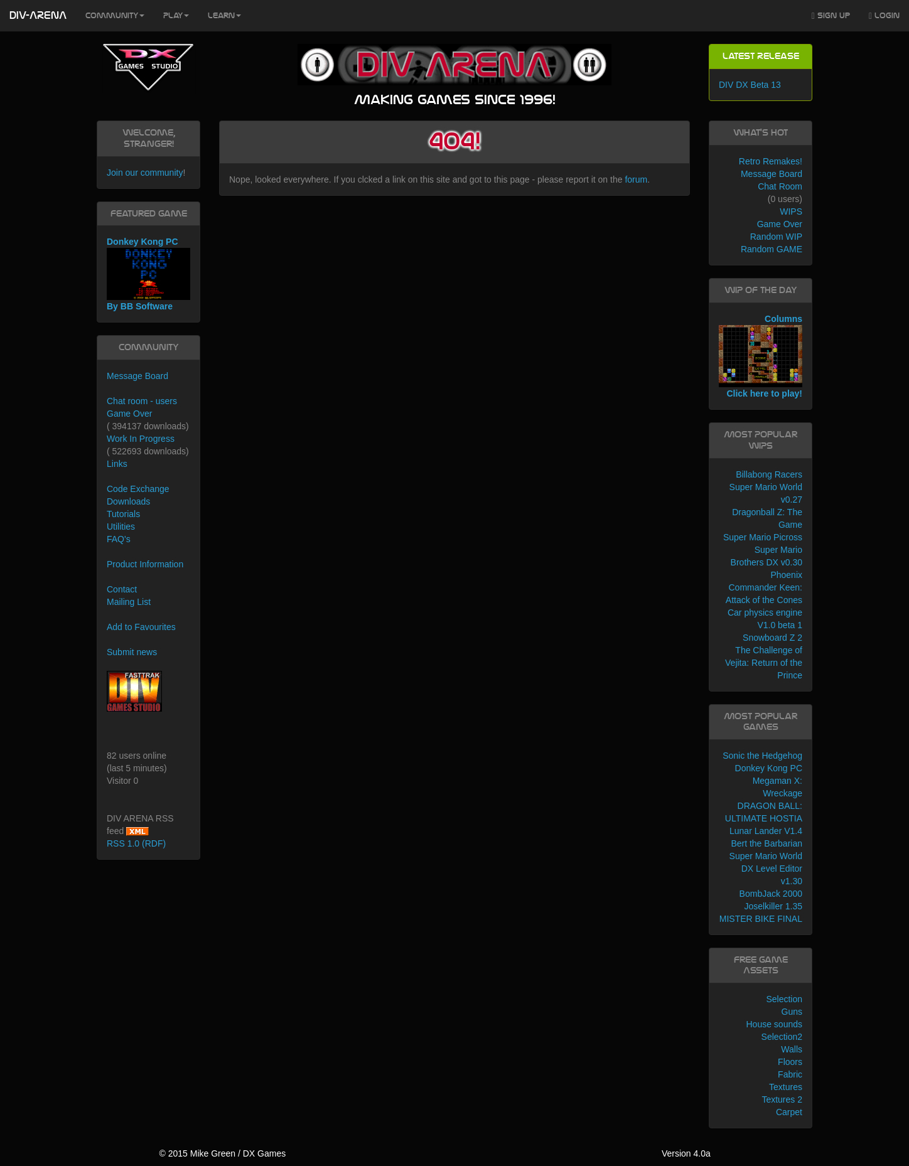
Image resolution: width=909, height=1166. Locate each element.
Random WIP (776, 237)
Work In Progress (141, 439)
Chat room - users (142, 401)
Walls (791, 1049)
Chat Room (780, 186)
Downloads (128, 501)
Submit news (132, 652)
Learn (224, 15)
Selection (784, 999)
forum (636, 179)
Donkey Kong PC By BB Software (148, 274)
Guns (792, 1012)
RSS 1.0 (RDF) (136, 843)
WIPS (791, 211)
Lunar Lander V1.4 (765, 831)
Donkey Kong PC (768, 768)
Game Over (129, 414)
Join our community (145, 173)
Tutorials (123, 514)
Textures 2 (781, 1099)
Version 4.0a (686, 1153)
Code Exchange (138, 489)
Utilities (121, 526)
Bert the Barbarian (766, 843)
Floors (790, 1062)
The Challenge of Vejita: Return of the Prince (763, 662)
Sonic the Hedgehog (762, 756)
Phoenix (786, 575)
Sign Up (831, 16)
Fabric (790, 1074)
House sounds (774, 1024)
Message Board (137, 376)
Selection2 (781, 1037)
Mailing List (129, 602)
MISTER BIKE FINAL (760, 919)
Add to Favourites (141, 627)
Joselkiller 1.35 (773, 906)
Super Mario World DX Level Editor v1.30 (765, 868)
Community (114, 15)
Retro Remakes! (770, 161)
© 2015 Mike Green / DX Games (222, 1153)
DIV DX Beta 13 (750, 85)
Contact (122, 589)
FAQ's (119, 539)
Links (117, 464)
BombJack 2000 (771, 894)
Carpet (789, 1112)
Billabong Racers (769, 474)
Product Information (145, 564)
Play (176, 15)
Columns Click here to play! (760, 356)
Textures (785, 1087)
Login (884, 16)
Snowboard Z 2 (772, 638)
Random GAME (771, 249)
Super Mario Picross (762, 537)
